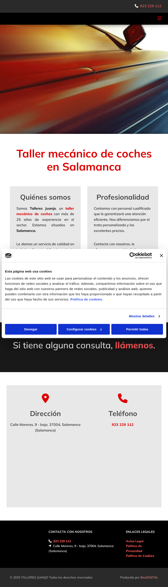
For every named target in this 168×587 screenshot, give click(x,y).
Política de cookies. (86, 299)
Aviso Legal (135, 541)
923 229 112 (150, 6)
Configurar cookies (84, 329)
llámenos (134, 345)
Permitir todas (137, 329)
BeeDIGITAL (149, 577)
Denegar (30, 329)
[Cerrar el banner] (161, 255)
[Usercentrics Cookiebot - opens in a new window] (133, 255)
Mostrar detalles (142, 316)
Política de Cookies (140, 556)
